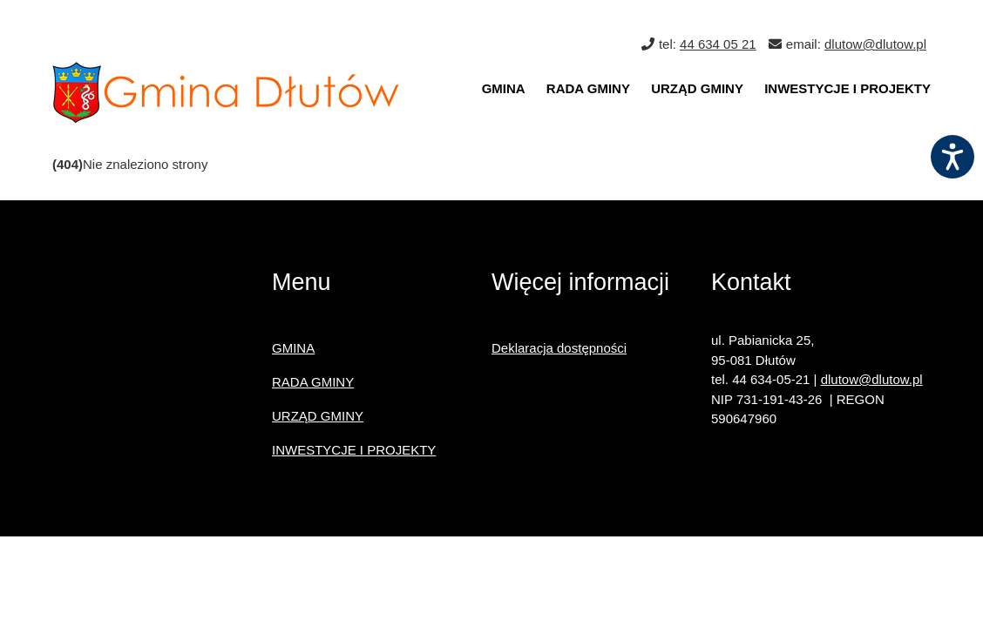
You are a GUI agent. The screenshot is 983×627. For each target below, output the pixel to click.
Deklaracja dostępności (559, 347)
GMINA (503, 88)
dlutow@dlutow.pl (875, 44)
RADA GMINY (588, 88)
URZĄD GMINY (697, 88)
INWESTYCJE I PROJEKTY (847, 88)
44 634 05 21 (718, 44)
